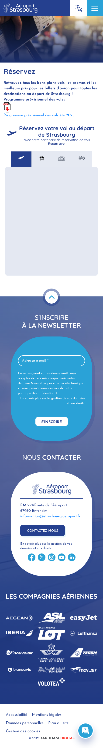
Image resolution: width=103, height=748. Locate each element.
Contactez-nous (42, 531)
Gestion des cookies (23, 731)
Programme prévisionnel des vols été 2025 (38, 115)
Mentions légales (47, 715)
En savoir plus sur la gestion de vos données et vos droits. (52, 401)
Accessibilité (16, 715)
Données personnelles (25, 723)
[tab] (21, 159)
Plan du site (58, 723)
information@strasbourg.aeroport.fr (50, 516)
